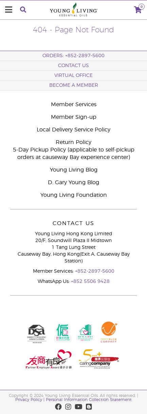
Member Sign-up (73, 117)
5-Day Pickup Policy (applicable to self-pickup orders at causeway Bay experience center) (73, 153)
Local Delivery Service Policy (73, 129)
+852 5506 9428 (90, 281)
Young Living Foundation (73, 195)
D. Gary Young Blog (73, 182)
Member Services (73, 104)
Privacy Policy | (30, 400)
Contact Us (73, 65)
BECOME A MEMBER (73, 85)
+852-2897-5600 (94, 271)
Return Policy (73, 142)
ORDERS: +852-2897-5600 (73, 55)
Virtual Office (73, 75)
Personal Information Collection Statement (89, 400)
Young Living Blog (73, 170)
